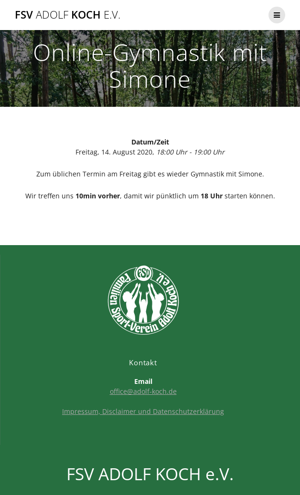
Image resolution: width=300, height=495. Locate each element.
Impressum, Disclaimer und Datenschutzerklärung (143, 411)
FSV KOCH (67, 15)
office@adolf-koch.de (143, 391)
